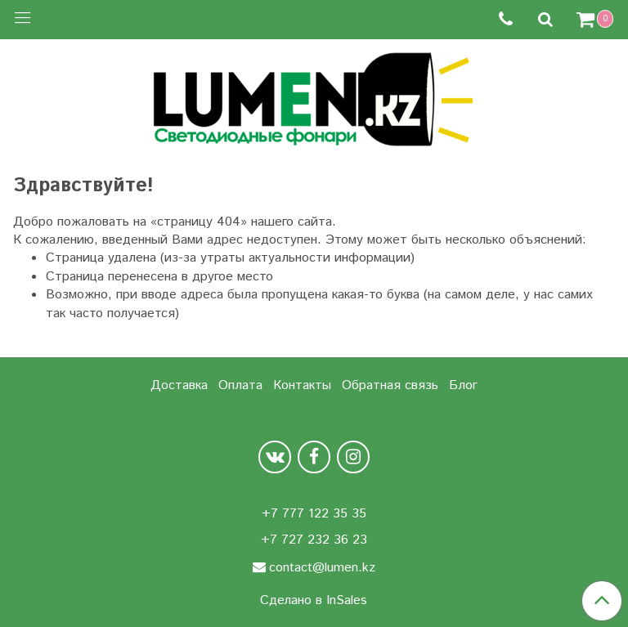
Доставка (179, 385)
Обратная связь (390, 385)
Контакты (302, 385)
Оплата (240, 385)
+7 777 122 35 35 (314, 513)
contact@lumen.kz (322, 567)
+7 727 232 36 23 (314, 540)
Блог (463, 385)
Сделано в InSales (313, 600)
